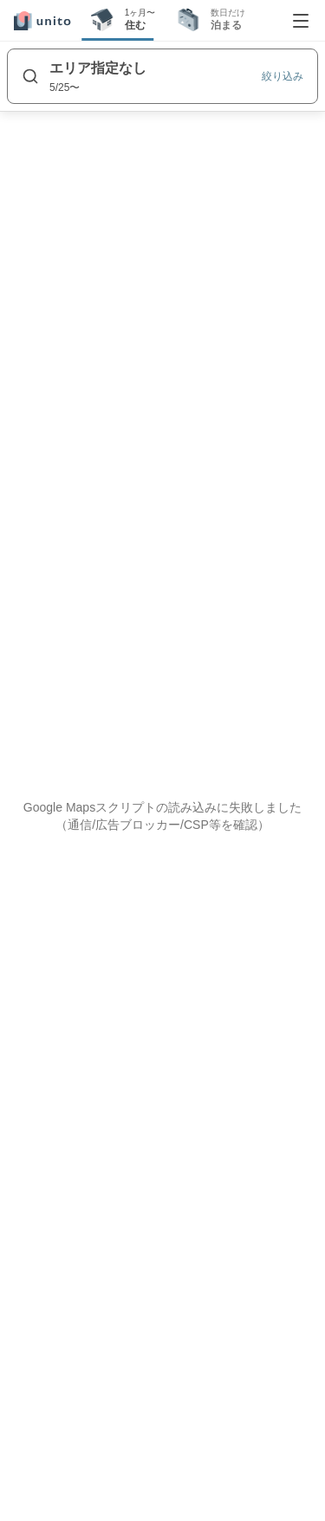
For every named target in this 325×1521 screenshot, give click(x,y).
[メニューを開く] (300, 20)
